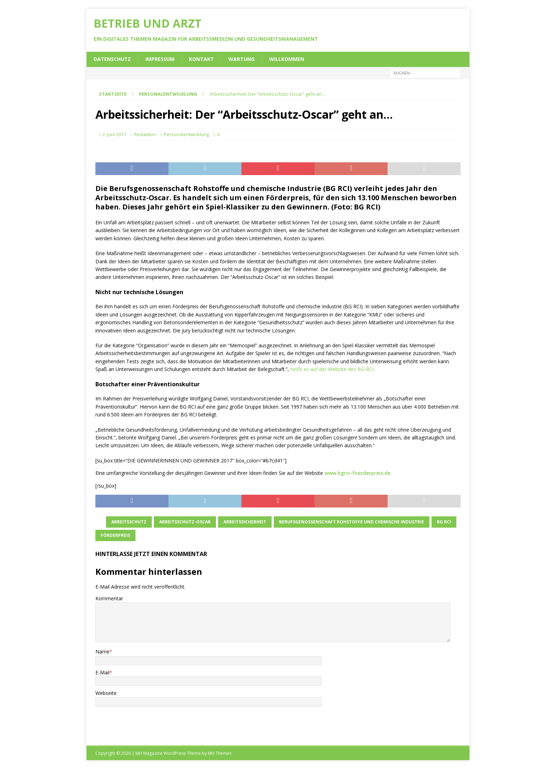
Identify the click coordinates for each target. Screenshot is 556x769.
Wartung (241, 59)
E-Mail (102, 672)
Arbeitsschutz (128, 522)
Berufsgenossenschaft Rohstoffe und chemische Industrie (351, 522)
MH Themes (220, 753)
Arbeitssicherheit (244, 522)
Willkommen (286, 59)
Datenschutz (112, 59)
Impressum (159, 59)
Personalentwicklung (186, 134)
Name (102, 651)
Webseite (106, 693)
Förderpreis (115, 535)
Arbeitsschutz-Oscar (185, 522)
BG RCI (444, 522)
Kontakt (201, 59)
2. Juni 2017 (114, 134)
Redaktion (145, 134)
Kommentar (109, 598)
